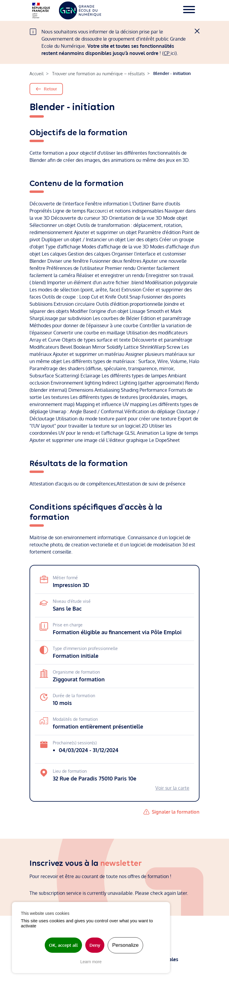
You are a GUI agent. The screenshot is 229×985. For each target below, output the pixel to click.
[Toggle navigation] (189, 10)
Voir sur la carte (172, 788)
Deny (94, 945)
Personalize (125, 945)
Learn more (91, 961)
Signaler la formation (175, 812)
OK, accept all (63, 945)
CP (167, 53)
